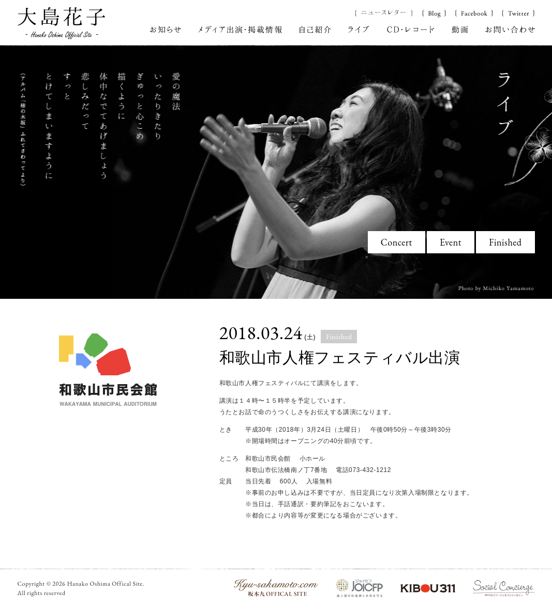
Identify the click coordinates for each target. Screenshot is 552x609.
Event (450, 242)
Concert (396, 242)
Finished (505, 242)
